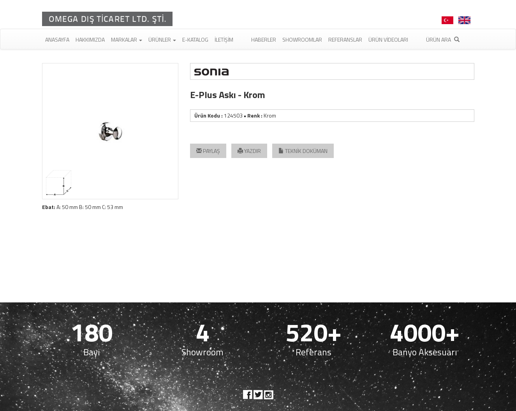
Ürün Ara (443, 39)
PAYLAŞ (208, 151)
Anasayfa (57, 39)
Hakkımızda (90, 39)
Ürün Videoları (388, 39)
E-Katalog (195, 39)
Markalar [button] (126, 39)
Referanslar (345, 39)
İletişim (224, 39)
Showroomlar (302, 39)
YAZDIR (249, 151)
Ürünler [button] (162, 39)
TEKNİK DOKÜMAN (303, 151)
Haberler (263, 39)
